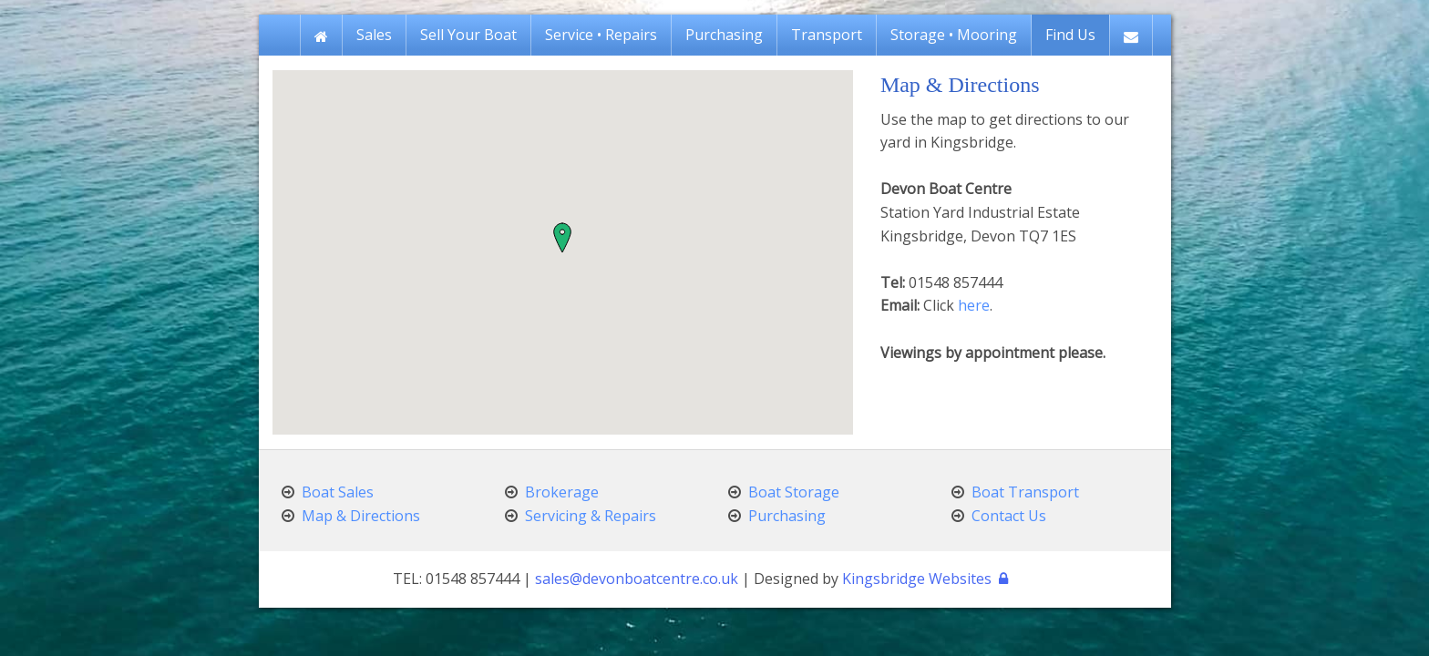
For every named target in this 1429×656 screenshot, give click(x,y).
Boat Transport (1025, 492)
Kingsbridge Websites (917, 579)
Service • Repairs (601, 35)
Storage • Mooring (953, 35)
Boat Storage (793, 492)
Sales (374, 35)
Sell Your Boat (468, 35)
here (974, 305)
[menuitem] (321, 35)
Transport (826, 35)
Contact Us (1009, 516)
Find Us (1070, 35)
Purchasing (724, 35)
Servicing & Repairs (590, 516)
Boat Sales (338, 492)
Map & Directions (361, 516)
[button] (562, 237)
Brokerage (562, 492)
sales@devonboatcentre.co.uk (636, 579)
